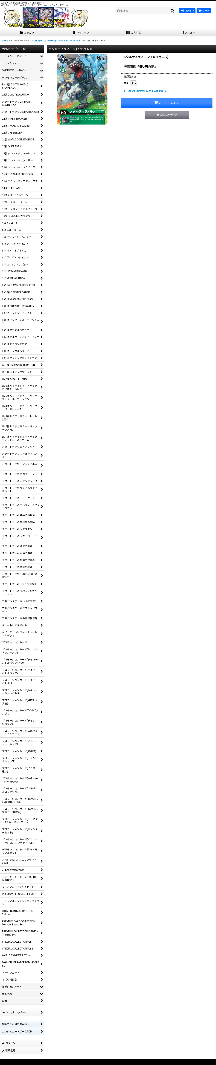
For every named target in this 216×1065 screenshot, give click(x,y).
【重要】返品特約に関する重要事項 (145, 91)
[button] (189, 32)
